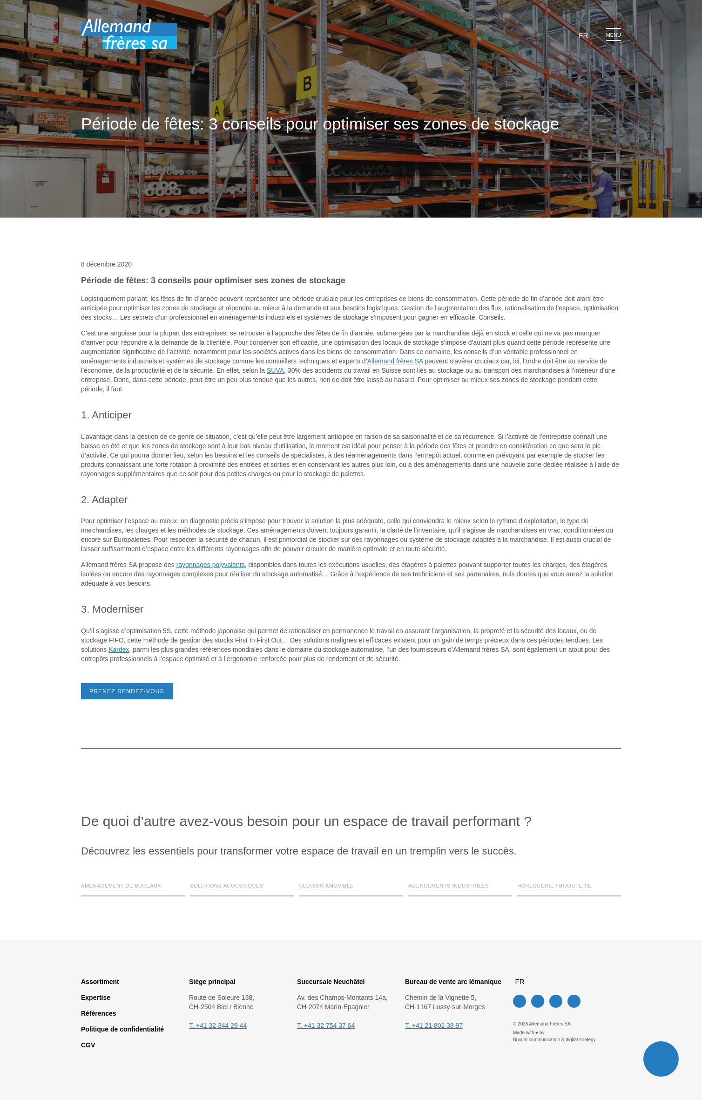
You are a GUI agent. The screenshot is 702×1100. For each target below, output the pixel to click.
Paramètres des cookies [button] (294, 583)
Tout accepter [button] (363, 583)
